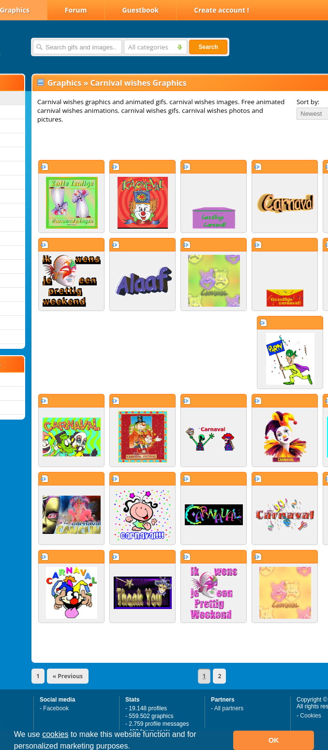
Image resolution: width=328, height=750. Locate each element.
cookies (55, 734)
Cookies (310, 715)
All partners (229, 708)
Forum (76, 10)
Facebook (56, 708)
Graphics (64, 83)
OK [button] (273, 740)
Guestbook (140, 10)
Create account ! (221, 10)
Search (208, 47)
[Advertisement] (146, 141)
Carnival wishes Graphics (138, 83)
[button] (133, 747)
